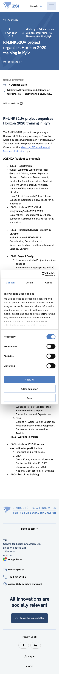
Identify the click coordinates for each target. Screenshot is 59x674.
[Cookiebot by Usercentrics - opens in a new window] (42, 274)
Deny (29, 398)
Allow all (29, 379)
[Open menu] (51, 6)
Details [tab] (30, 282)
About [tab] (48, 282)
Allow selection (29, 388)
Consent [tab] (10, 282)
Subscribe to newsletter (29, 618)
